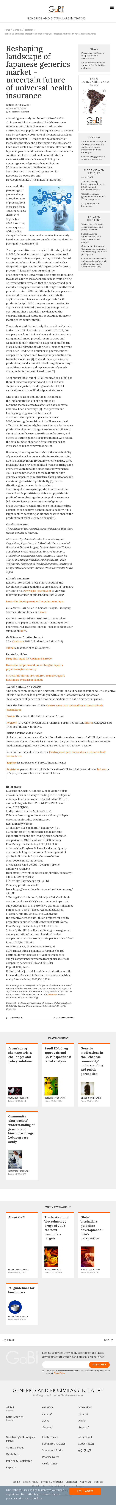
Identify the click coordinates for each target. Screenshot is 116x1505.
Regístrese (13, 769)
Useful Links (50, 1463)
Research (29, 30)
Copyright (85, 1481)
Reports (11, 1467)
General (47, 1414)
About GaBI (87, 177)
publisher (52, 994)
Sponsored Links (52, 1450)
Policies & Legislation (19, 1460)
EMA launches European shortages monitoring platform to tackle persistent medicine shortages (93, 147)
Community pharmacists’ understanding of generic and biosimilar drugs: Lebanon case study (94, 262)
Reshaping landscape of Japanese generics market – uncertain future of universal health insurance (50, 34)
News (45, 1420)
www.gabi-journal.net (37, 590)
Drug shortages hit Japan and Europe (29, 658)
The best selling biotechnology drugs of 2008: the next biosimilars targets (93, 185)
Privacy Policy (59, 1373)
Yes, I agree (85, 1491)
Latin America (22, 1418)
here (23, 631)
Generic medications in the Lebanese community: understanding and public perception (94, 250)
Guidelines (12, 1454)
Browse (11, 716)
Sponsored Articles (53, 1443)
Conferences (50, 1437)
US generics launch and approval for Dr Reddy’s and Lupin (93, 65)
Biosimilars (85, 1407)
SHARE (9, 1340)
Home (7, 30)
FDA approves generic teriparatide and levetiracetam (92, 56)
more (43, 612)
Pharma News (50, 1457)
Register (11, 722)
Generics (17, 30)
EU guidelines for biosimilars (90, 205)
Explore (12, 762)
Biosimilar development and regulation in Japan (35, 601)
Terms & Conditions (52, 1481)
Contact (98, 1481)
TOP (108, 1340)
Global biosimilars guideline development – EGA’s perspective (93, 196)
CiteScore (18, 641)
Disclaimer (71, 1481)
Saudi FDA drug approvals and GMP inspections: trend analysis (91, 237)
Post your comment (20, 112)
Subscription (86, 1443)
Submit (10, 648)
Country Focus (15, 1447)
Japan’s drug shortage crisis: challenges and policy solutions (92, 227)
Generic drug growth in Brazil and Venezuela (93, 158)
